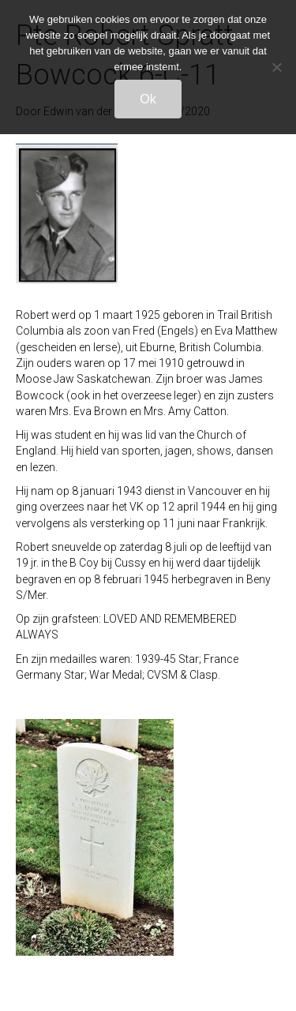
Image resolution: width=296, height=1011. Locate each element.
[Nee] (276, 67)
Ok (147, 99)
